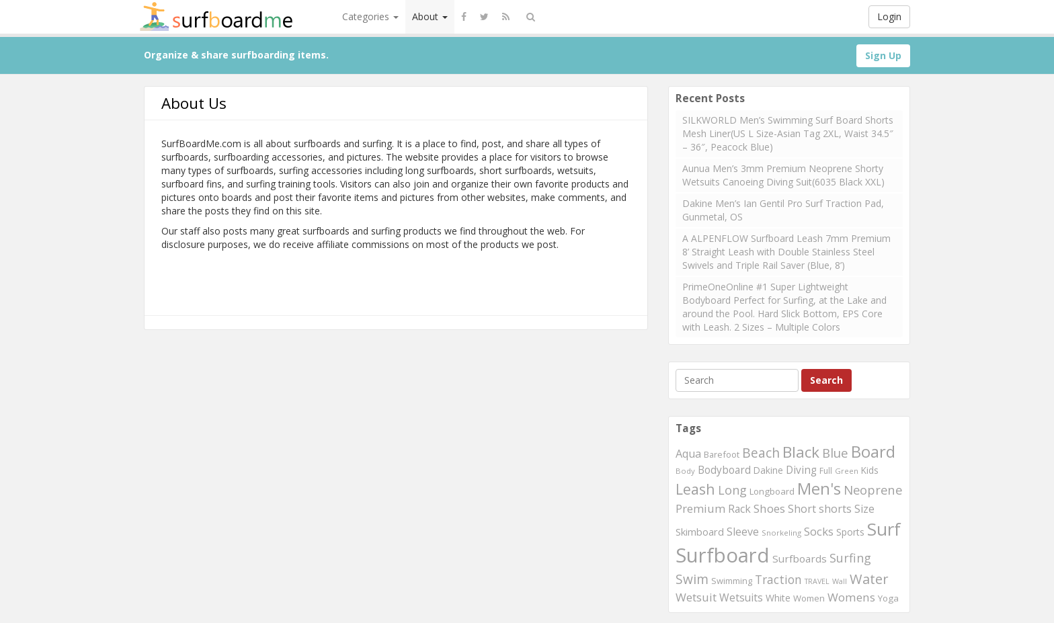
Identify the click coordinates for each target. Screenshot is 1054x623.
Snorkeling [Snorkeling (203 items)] (781, 533)
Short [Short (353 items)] (802, 508)
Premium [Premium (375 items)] (700, 508)
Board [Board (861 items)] (873, 451)
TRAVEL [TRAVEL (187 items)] (817, 581)
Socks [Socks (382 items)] (819, 531)
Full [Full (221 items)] (825, 470)
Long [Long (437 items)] (732, 490)
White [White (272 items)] (778, 597)
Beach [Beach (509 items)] (761, 453)
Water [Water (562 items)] (869, 579)
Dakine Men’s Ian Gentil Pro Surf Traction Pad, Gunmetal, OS (783, 210)
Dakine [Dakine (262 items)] (768, 470)
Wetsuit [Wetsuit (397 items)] (696, 597)
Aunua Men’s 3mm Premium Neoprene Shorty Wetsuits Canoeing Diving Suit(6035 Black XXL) (783, 175)
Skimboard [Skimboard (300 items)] (700, 531)
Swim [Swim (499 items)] (692, 579)
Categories (370, 16)
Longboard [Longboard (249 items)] (772, 491)
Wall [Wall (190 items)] (839, 581)
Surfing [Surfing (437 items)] (850, 558)
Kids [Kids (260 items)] (870, 470)
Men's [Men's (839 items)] (819, 488)
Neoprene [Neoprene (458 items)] (873, 489)
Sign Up (883, 55)
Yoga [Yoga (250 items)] (888, 598)
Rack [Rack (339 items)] (739, 508)
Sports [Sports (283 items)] (850, 532)
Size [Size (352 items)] (864, 508)
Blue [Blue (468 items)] (835, 452)
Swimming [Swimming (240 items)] (731, 581)
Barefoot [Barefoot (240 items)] (721, 454)
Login (889, 16)
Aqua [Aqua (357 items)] (688, 453)
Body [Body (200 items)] (685, 471)
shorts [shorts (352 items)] (835, 508)
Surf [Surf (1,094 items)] (884, 529)
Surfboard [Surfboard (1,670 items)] (723, 555)
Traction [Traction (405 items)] (778, 579)
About (430, 16)
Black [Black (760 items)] (800, 452)
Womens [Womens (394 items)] (851, 597)
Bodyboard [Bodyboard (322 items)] (724, 470)
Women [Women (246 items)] (809, 598)
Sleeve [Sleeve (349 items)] (743, 531)
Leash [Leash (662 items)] (695, 489)
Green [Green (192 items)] (846, 471)
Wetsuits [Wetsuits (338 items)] (741, 597)
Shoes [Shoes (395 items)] (769, 508)
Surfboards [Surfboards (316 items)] (799, 558)
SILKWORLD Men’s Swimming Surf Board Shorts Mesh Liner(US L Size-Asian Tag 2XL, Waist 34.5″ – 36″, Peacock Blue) (787, 133)
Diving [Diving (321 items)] (801, 470)
